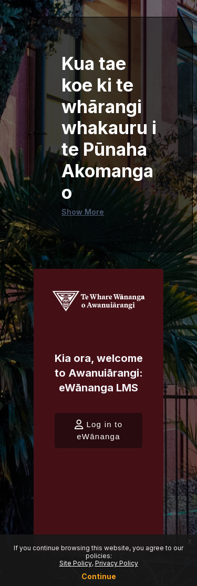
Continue (98, 576)
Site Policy (75, 563)
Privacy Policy (116, 563)
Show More (82, 211)
